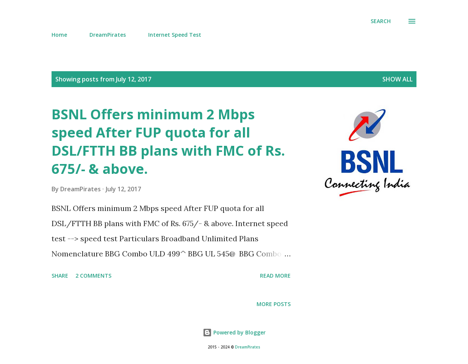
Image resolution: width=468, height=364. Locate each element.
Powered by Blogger (234, 332)
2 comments (93, 275)
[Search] (381, 21)
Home (59, 34)
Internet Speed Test (174, 34)
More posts (274, 304)
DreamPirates (107, 34)
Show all (397, 79)
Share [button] (60, 275)
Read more (275, 275)
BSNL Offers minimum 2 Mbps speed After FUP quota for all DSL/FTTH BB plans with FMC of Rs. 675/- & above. (168, 141)
